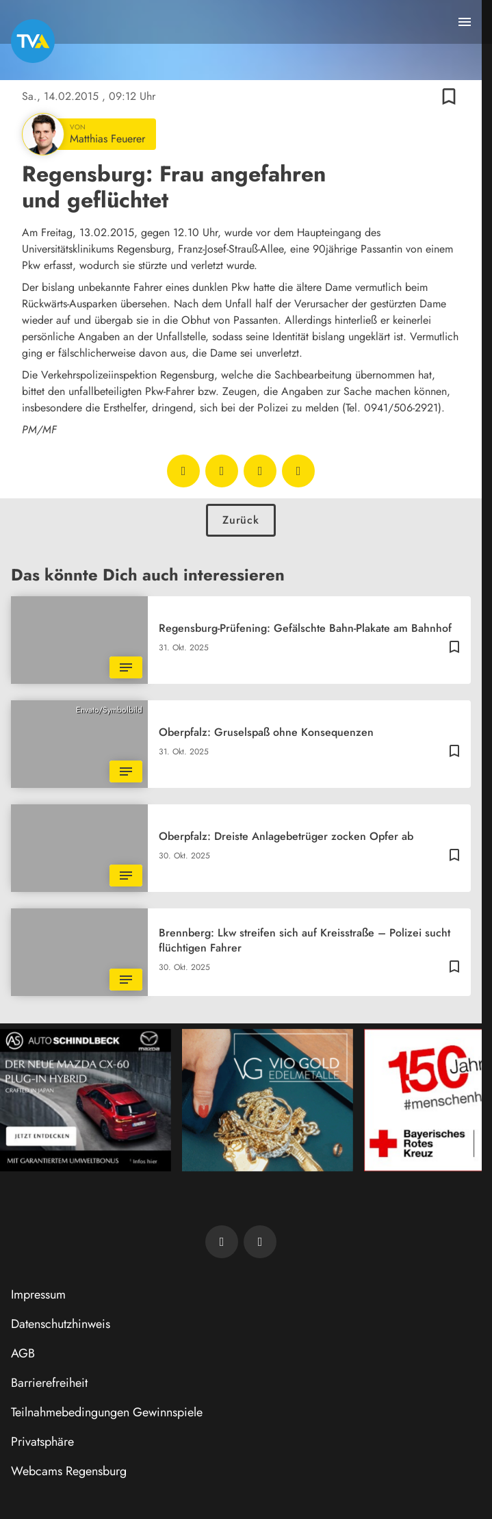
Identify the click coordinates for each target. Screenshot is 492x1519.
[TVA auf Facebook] (221, 1241)
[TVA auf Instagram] (260, 1241)
